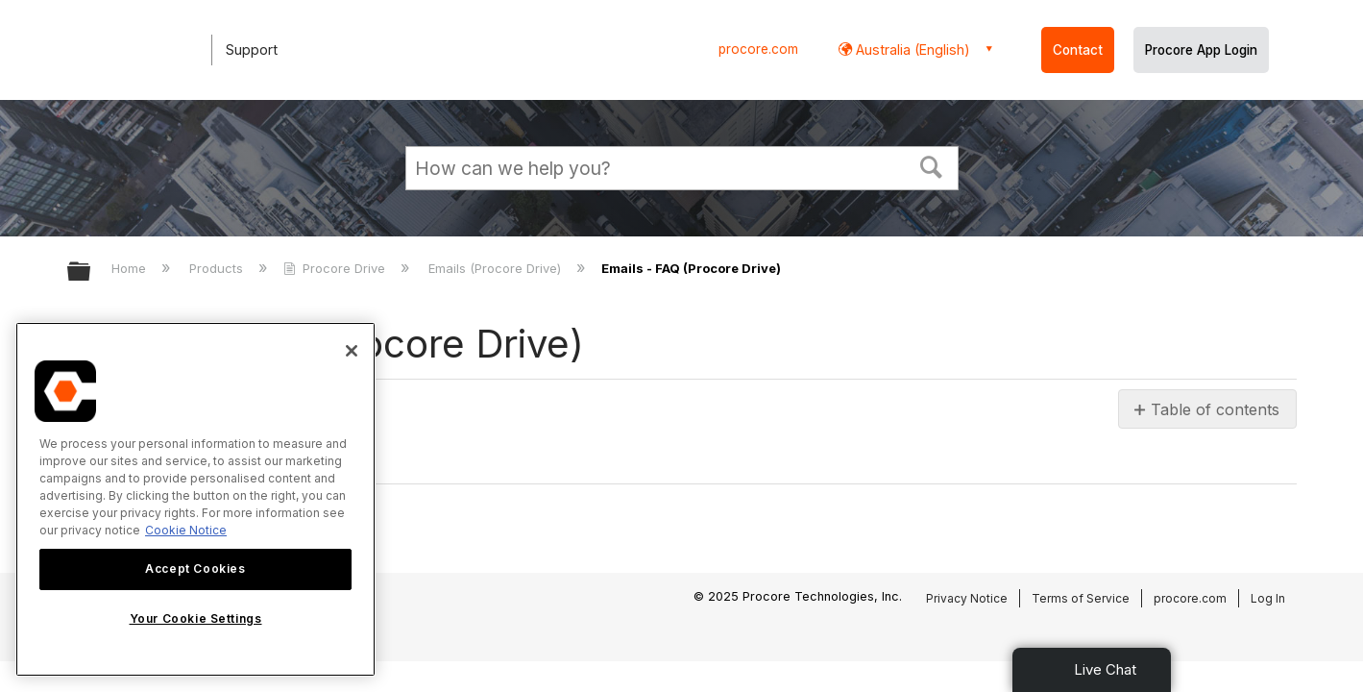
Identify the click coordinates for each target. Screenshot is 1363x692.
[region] (195, 499)
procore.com (758, 49)
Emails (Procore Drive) (496, 268)
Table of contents (1215, 409)
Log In (1268, 598)
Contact (1078, 50)
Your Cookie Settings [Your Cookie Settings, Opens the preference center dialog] (196, 618)
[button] (931, 165)
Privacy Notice (967, 598)
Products (218, 268)
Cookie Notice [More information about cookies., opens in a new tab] (186, 530)
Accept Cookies (195, 568)
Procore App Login (1201, 50)
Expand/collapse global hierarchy (91, 272)
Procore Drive (336, 268)
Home (130, 268)
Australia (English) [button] (911, 49)
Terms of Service (1081, 598)
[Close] (351, 351)
